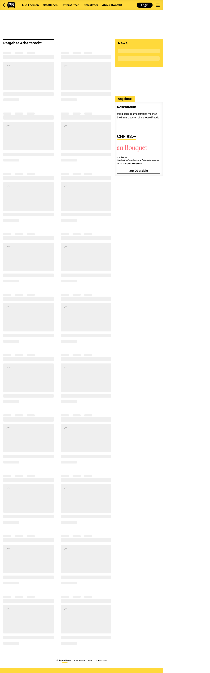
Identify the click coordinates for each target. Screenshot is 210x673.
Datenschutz (101, 660)
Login (145, 5)
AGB (90, 660)
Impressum (79, 660)
